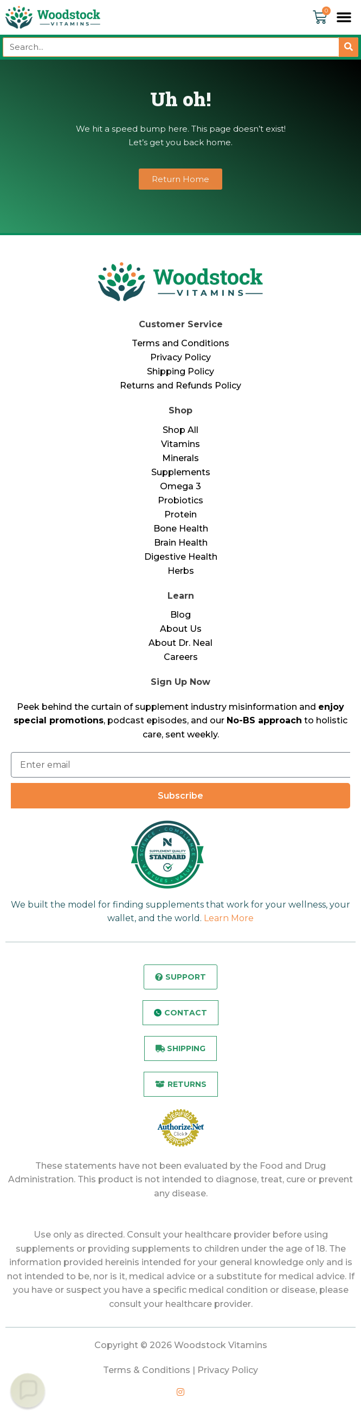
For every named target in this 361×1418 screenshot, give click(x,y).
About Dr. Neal (180, 643)
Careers (181, 657)
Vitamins (180, 444)
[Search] (348, 47)
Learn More (229, 918)
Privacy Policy (180, 357)
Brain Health (181, 543)
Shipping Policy (180, 371)
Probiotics (180, 500)
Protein (180, 514)
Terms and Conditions (180, 343)
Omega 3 (180, 486)
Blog (180, 615)
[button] (344, 17)
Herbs (180, 571)
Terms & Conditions (146, 1370)
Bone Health (180, 528)
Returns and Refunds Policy (180, 385)
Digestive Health (180, 557)
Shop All (180, 430)
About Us (181, 629)
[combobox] (171, 47)
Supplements (180, 472)
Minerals (180, 458)
